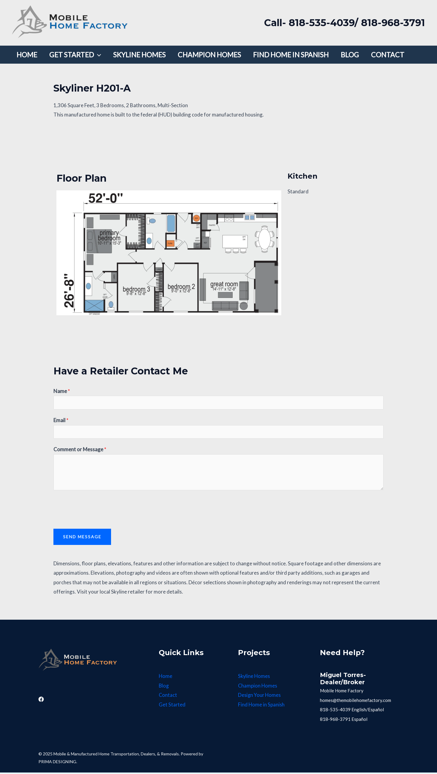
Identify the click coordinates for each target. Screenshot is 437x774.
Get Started (172, 706)
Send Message (82, 538)
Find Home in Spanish (261, 706)
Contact (168, 697)
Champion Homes (258, 687)
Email (60, 421)
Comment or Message (79, 451)
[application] (92, 55)
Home (166, 678)
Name (61, 391)
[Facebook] (41, 701)
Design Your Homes (260, 697)
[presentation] (99, 510)
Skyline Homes (254, 678)
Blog (164, 687)
